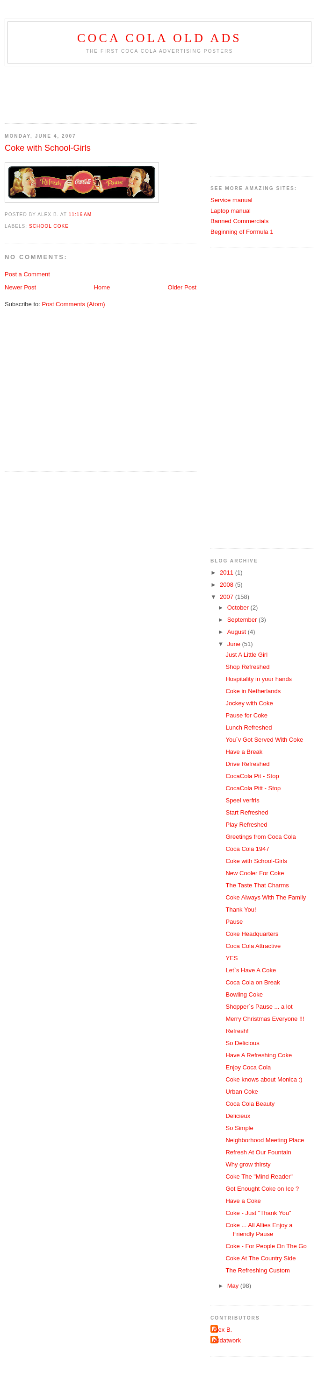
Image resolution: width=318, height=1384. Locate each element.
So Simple (239, 1127)
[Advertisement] (51, 92)
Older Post (182, 287)
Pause (234, 921)
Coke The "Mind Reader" (258, 1176)
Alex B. (222, 1329)
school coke (49, 226)
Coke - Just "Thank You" (258, 1212)
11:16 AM (80, 214)
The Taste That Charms (257, 885)
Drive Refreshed (247, 763)
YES (231, 958)
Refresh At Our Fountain (258, 1152)
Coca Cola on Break (252, 982)
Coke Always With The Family (265, 897)
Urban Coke (241, 1091)
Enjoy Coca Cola (248, 1067)
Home (102, 287)
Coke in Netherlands (253, 691)
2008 (227, 584)
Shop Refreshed (247, 666)
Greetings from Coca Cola (260, 836)
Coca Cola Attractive (253, 945)
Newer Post (20, 287)
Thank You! (240, 909)
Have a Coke (242, 1200)
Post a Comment (27, 274)
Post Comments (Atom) (73, 304)
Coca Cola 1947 (247, 848)
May (233, 1285)
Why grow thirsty (247, 1164)
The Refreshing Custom (257, 1270)
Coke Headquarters (251, 933)
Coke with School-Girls (48, 148)
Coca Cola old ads (159, 38)
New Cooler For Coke (254, 873)
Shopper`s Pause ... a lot (258, 1006)
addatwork (227, 1340)
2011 (227, 572)
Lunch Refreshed (248, 727)
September (243, 619)
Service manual (231, 200)
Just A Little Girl (246, 654)
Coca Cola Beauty (250, 1103)
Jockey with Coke (249, 703)
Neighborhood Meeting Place (264, 1140)
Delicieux (237, 1115)
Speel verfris (242, 800)
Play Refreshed (246, 824)
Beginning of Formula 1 (241, 231)
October (239, 607)
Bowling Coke (244, 994)
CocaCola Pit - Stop (252, 776)
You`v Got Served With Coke (264, 739)
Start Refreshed (246, 812)
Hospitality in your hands (258, 678)
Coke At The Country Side (260, 1258)
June (234, 643)
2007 (227, 596)
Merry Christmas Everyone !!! (264, 1018)
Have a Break (243, 751)
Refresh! (236, 1030)
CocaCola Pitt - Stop (253, 788)
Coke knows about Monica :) (263, 1079)
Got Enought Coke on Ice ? (262, 1188)
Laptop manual (230, 210)
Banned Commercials (239, 221)
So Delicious (242, 1043)
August (237, 631)
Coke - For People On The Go (265, 1246)
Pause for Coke (246, 715)
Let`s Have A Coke (250, 970)
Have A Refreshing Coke (258, 1055)
